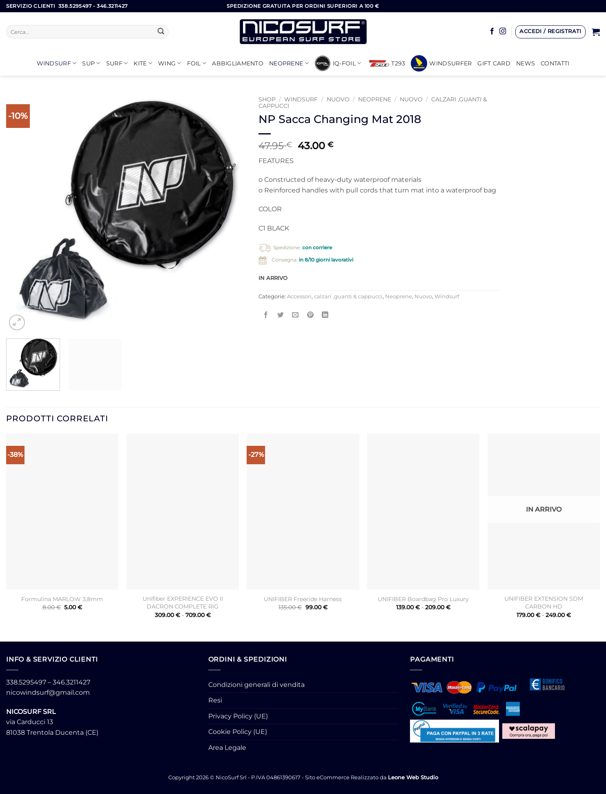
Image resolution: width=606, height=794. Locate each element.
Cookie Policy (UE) (237, 732)
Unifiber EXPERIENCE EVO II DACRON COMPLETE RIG (183, 602)
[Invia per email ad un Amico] (295, 315)
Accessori (299, 296)
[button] (550, 31)
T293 (387, 63)
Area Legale (227, 748)
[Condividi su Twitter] (280, 315)
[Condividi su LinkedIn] (325, 315)
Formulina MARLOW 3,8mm (62, 599)
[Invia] (161, 32)
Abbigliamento (237, 63)
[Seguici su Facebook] (492, 31)
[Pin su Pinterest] (310, 315)
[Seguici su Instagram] (502, 31)
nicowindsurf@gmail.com (48, 692)
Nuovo (338, 99)
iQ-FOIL (337, 63)
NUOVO (411, 99)
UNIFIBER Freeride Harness (303, 599)
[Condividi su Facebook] (266, 315)
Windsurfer (441, 63)
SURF (117, 63)
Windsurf (57, 63)
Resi (215, 700)
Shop (267, 99)
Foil (197, 63)
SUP (91, 63)
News (525, 63)
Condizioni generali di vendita (256, 685)
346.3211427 (71, 682)
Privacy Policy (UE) (238, 716)
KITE (143, 63)
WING (169, 63)
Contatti (555, 63)
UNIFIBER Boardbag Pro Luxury (423, 599)
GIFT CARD (493, 63)
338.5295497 (26, 682)
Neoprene (289, 63)
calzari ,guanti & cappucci (348, 296)
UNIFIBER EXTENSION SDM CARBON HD (543, 602)
